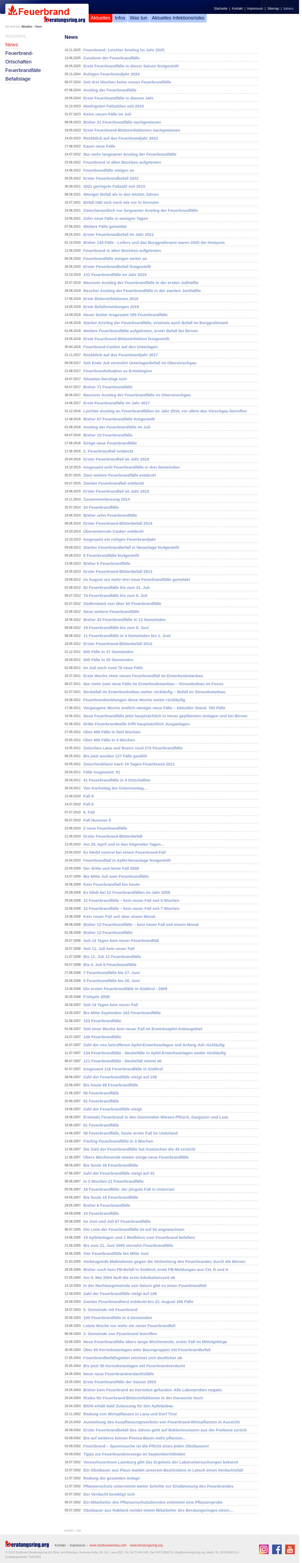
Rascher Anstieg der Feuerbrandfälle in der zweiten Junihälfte (142, 290)
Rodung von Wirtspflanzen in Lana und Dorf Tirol (130, 1414)
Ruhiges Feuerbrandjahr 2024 (111, 74)
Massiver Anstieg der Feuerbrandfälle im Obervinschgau (137, 395)
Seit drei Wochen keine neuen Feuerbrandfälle (127, 82)
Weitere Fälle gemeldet (105, 226)
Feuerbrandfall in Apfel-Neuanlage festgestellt (127, 860)
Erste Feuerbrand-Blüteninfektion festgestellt (126, 338)
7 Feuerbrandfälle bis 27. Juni (111, 972)
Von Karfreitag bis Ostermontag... (115, 788)
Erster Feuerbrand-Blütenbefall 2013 (117, 571)
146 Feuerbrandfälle (102, 1037)
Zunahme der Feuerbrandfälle (111, 58)
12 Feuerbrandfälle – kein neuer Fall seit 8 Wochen (131, 900)
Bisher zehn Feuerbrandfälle (110, 515)
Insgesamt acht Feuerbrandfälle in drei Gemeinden (131, 467)
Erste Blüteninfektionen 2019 (110, 298)
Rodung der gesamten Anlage (111, 1478)
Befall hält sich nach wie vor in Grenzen (121, 202)
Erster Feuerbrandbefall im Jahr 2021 (118, 234)
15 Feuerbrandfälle (101, 1213)
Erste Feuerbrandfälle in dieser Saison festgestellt (131, 66)
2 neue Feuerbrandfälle (105, 828)
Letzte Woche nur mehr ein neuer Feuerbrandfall (129, 1325)
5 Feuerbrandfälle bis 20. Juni (111, 980)
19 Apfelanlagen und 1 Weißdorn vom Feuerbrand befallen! (139, 1237)
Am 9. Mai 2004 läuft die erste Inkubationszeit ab (129, 1277)
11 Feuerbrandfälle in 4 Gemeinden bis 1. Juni (127, 635)
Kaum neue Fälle (99, 146)
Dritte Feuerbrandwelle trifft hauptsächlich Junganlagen (136, 724)
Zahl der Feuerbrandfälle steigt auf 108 (120, 1077)
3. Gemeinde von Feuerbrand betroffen (120, 1333)
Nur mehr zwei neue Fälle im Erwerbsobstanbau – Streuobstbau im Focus (153, 683)
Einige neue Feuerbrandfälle (110, 443)
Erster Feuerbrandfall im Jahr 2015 (116, 491)
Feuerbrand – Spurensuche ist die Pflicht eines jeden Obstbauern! (146, 1446)
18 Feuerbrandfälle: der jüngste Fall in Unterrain (129, 1189)
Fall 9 (88, 796)
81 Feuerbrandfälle (101, 1101)
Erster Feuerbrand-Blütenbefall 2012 (117, 643)
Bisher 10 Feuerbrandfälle (107, 435)
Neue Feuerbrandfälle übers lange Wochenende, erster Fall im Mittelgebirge (155, 1341)
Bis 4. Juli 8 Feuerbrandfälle (109, 964)
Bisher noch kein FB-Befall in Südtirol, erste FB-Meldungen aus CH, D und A (155, 1269)
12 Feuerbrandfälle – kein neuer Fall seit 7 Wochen (131, 908)
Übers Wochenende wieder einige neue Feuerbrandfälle (136, 1157)
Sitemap (273, 8)
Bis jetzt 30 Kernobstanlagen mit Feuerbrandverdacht (134, 1365)
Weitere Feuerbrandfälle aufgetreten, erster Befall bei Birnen (140, 330)
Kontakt (237, 8)
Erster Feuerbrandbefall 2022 (111, 178)
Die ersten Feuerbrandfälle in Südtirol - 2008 (125, 988)
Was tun (138, 18)
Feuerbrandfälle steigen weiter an (115, 258)
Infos (120, 18)
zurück (68, 1530)
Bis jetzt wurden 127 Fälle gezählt (115, 756)
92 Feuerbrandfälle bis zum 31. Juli (116, 587)
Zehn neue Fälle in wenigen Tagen (115, 218)
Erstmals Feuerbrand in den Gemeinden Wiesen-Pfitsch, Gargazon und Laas (155, 1117)
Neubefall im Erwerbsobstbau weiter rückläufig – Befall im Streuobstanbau (154, 691)
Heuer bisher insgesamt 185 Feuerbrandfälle (125, 314)
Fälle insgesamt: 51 (101, 772)
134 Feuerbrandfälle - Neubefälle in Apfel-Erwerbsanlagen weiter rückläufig (154, 1053)
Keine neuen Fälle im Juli (107, 114)
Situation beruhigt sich (105, 379)
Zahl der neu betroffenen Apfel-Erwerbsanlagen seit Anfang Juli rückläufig (154, 1045)
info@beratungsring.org (189, 1552)
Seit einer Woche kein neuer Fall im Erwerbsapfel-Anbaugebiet (142, 1028)
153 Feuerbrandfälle (102, 1020)
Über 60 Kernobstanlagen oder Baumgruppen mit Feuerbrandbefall (147, 1349)
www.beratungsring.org (146, 1545)
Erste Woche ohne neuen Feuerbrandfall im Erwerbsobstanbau (143, 675)
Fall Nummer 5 (97, 820)
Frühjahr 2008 (96, 996)
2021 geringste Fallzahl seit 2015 (114, 186)
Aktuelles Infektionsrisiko (178, 18)
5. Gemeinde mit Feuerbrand (110, 1309)
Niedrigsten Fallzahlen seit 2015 (113, 106)
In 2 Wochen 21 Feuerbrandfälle (113, 1181)
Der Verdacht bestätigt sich (109, 1494)
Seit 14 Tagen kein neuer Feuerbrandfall (121, 940)
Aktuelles (100, 18)
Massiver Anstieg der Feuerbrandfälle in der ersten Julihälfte (140, 282)
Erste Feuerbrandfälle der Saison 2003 (119, 1382)
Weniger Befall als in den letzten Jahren (121, 194)
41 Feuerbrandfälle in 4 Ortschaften (117, 780)
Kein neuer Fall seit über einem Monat (119, 916)
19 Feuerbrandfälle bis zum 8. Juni (116, 627)
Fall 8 (88, 804)
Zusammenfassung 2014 (106, 499)
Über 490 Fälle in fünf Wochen (111, 732)
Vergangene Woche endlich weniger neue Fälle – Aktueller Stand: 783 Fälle (154, 708)
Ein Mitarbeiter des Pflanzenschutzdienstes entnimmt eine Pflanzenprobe (153, 1502)
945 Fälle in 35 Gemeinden (108, 659)
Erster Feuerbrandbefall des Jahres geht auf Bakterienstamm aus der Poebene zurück (165, 1430)
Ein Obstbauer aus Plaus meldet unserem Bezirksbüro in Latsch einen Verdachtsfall (163, 1470)
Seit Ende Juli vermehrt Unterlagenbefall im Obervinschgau (139, 363)
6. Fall (89, 812)
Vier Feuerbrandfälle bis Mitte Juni (116, 1253)
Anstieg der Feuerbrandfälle (109, 90)
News (38, 26)
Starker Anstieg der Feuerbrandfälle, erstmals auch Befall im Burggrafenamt (155, 322)
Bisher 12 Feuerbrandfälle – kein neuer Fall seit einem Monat (141, 924)
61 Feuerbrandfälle (101, 1125)
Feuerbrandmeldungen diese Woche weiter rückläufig (134, 700)
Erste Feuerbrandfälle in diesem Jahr (118, 98)
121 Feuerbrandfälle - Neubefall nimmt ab (122, 1061)
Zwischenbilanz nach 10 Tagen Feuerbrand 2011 (129, 764)
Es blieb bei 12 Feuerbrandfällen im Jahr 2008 (126, 892)
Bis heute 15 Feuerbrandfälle (110, 1197)
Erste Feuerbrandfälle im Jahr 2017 (116, 403)
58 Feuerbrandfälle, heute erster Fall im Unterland (130, 1133)
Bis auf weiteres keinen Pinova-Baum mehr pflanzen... (134, 1438)
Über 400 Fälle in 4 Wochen (109, 740)
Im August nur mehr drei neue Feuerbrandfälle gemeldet (136, 579)
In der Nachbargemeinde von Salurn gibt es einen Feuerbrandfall (144, 1285)
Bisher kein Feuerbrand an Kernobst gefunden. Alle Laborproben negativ (152, 1390)
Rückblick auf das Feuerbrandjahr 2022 (120, 138)
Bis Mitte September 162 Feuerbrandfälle (122, 1012)
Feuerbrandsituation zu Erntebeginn (117, 371)
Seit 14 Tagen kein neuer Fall (110, 1004)
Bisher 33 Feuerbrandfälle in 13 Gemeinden (124, 619)
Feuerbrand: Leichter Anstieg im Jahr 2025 (123, 50)
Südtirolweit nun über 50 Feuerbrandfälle (122, 603)
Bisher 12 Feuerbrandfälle (107, 932)
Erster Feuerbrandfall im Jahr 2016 (116, 459)
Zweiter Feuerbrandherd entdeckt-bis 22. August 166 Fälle (138, 1301)
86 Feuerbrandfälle (101, 1093)
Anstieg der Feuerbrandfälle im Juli (116, 427)
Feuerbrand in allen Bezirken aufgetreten (122, 162)
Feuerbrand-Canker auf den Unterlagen (120, 346)
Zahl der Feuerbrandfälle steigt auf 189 (120, 1293)
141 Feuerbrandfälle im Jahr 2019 (115, 274)
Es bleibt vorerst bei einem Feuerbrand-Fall (124, 852)
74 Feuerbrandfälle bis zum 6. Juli (115, 595)
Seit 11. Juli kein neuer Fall (109, 948)
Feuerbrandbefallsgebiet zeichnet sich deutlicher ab (132, 1357)
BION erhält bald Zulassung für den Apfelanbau (128, 1406)
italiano (289, 8)
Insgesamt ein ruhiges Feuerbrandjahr (119, 539)
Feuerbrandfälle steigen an (108, 170)
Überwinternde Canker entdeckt (113, 531)
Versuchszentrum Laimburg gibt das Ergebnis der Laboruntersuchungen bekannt (160, 1462)
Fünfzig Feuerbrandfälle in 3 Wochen (118, 1141)
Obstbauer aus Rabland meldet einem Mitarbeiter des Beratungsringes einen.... (158, 1510)
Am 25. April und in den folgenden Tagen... (123, 844)
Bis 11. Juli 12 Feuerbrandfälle (112, 956)
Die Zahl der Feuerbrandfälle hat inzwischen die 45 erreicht (139, 1149)
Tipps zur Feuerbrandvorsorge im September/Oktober (134, 1454)
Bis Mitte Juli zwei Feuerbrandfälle (116, 876)
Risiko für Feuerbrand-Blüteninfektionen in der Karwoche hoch (143, 1398)
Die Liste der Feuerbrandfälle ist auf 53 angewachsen (133, 1229)
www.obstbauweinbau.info (108, 1545)
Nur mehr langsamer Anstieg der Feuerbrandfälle (130, 154)
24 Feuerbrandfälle (101, 507)
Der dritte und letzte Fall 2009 (111, 868)
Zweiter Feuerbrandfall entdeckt (113, 483)
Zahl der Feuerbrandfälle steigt (112, 1109)
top (79, 1530)
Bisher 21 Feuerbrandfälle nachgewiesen (122, 122)
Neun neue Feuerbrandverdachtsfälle (118, 1374)
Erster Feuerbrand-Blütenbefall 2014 (117, 523)
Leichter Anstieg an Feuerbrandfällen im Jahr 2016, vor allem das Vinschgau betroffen (165, 411)
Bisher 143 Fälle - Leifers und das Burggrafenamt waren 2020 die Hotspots (154, 242)
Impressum (255, 8)
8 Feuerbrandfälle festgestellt (111, 555)
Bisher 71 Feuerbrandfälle (107, 387)
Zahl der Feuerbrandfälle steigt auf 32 (119, 1173)
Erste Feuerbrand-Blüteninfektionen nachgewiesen (131, 130)
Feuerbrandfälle (23, 70)
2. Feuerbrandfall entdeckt (108, 451)
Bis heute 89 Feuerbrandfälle (110, 1085)
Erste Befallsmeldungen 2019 (111, 306)
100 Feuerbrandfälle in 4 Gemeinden (117, 1317)
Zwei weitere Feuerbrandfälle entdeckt (119, 475)
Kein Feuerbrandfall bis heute (111, 884)
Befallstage (17, 79)
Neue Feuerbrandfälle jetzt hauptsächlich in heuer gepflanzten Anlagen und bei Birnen (165, 716)
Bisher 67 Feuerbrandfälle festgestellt (119, 419)
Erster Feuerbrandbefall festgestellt (117, 266)
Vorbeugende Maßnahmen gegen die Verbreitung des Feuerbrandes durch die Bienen (164, 1261)
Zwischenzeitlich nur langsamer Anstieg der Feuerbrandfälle (140, 210)
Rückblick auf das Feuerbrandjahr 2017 (120, 355)
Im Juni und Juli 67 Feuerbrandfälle (117, 1221)
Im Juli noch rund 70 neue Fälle (113, 667)
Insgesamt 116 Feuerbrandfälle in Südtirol (123, 1069)
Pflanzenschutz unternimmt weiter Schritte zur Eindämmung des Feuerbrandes (158, 1486)
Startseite (221, 8)
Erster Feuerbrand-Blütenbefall (112, 836)
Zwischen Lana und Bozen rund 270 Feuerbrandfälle (133, 748)
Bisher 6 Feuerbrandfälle (106, 563)
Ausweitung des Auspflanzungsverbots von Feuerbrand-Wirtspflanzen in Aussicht (161, 1422)
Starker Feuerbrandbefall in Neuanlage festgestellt (131, 547)
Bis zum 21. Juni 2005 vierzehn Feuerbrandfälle (128, 1245)
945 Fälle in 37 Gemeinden (108, 651)
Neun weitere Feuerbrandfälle (111, 611)
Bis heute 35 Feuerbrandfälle (110, 1165)
